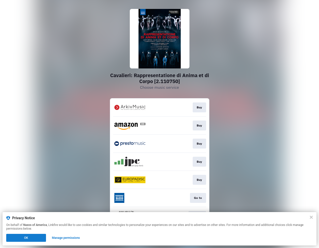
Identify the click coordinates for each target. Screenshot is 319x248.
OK (26, 238)
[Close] (311, 217)
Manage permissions (66, 238)
